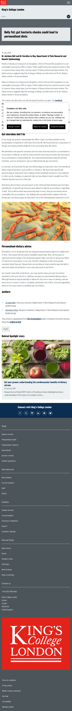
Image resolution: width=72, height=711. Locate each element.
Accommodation (16, 516)
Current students (16, 483)
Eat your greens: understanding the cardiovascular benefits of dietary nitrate (35, 384)
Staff (12, 488)
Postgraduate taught (18, 440)
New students (15, 478)
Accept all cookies (57, 126)
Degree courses (16, 434)
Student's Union (16, 559)
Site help (12, 696)
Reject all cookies (40, 126)
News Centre (15, 548)
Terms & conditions (16, 680)
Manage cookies (15, 707)
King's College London (13, 9)
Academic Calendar (17, 532)
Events (13, 554)
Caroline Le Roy (11, 310)
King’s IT (13, 526)
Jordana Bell (10, 303)
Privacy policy (14, 685)
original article (15, 322)
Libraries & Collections (18, 521)
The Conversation (34, 319)
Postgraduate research (19, 445)
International (15, 450)
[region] (36, 118)
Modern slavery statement (19, 691)
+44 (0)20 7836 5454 (9, 592)
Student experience (17, 461)
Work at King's (15, 570)
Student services (16, 510)
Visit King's (14, 564)
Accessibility (14, 702)
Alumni (13, 494)
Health (5, 329)
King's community (16, 575)
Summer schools (16, 456)
